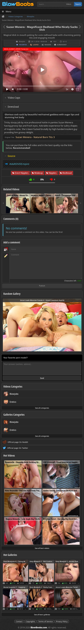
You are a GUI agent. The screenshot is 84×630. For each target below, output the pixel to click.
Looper (35, 45)
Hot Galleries (10, 555)
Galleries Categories (14, 414)
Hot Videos (9, 455)
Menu (8, 11)
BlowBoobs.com (39, 627)
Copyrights (30, 621)
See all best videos (42, 548)
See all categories (42, 408)
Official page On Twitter (17, 448)
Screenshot (62, 45)
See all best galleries (42, 615)
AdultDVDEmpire (19, 163)
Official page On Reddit (18, 442)
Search (78, 4)
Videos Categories (12, 386)
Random (48, 45)
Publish (42, 286)
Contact (19, 621)
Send (42, 378)
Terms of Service (45, 621)
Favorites (23, 45)
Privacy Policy (62, 621)
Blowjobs (22, 41)
